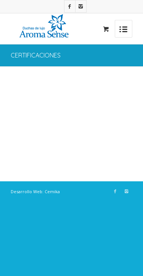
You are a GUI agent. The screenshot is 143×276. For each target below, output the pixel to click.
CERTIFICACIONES (36, 55)
